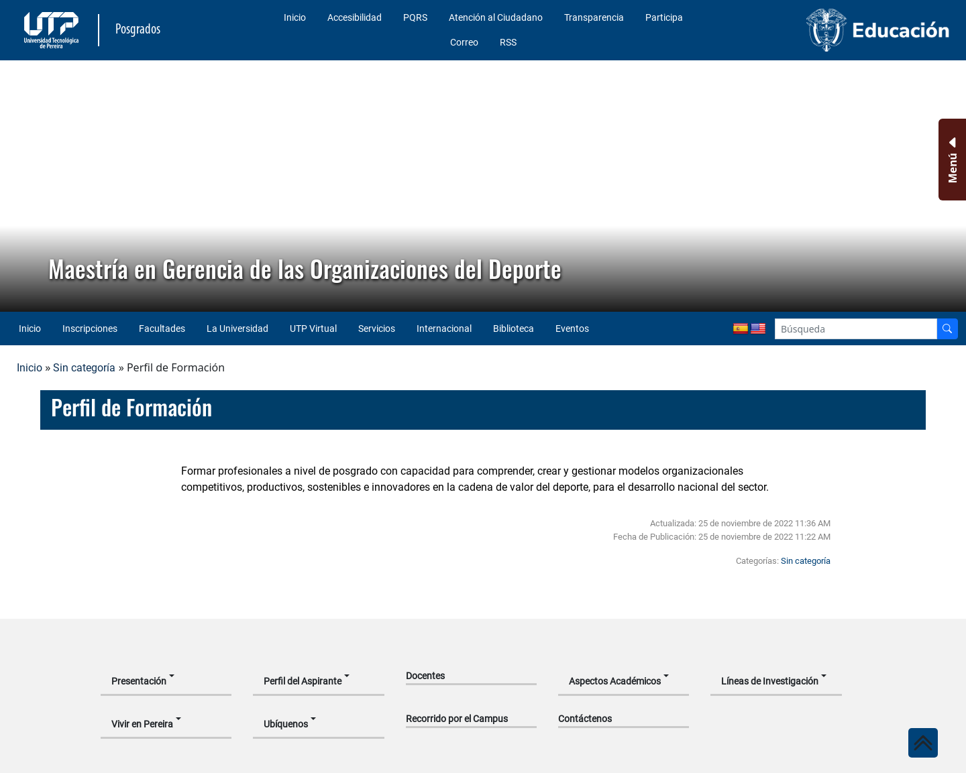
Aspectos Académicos (615, 681)
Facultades (162, 328)
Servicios (376, 328)
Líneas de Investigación (769, 681)
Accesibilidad (354, 17)
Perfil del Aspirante (302, 681)
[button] (21, 186)
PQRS (415, 17)
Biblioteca (513, 328)
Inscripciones (89, 328)
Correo (464, 42)
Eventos (572, 328)
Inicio (295, 17)
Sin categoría (84, 367)
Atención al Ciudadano (496, 17)
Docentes (425, 675)
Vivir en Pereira (142, 724)
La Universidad (237, 328)
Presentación (138, 681)
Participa (664, 17)
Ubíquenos (286, 724)
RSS (508, 42)
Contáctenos (585, 718)
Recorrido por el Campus (457, 718)
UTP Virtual (313, 328)
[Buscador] (947, 328)
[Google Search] (856, 328)
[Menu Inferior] (951, 159)
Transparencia (594, 17)
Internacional (444, 328)
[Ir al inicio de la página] (923, 743)
